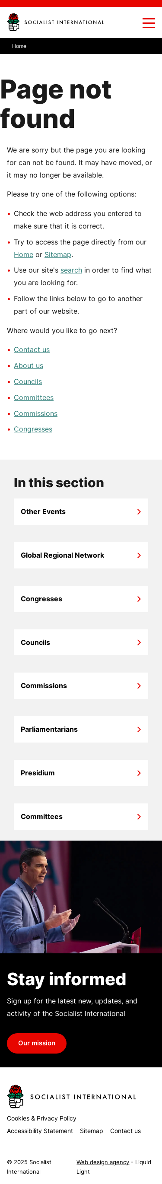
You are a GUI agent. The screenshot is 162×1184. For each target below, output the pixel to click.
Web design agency (102, 1162)
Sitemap (57, 254)
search (71, 270)
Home (23, 254)
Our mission (36, 1043)
